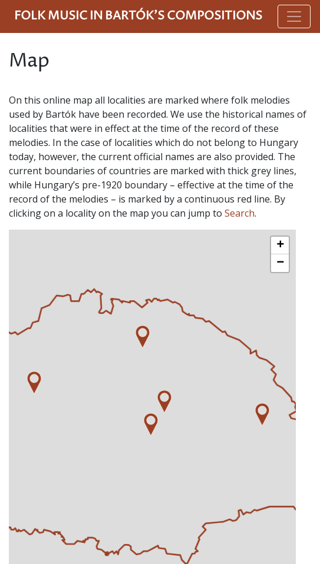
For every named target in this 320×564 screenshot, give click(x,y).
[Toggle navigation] (294, 16)
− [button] (280, 263)
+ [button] (280, 245)
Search (240, 213)
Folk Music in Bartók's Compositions (138, 16)
